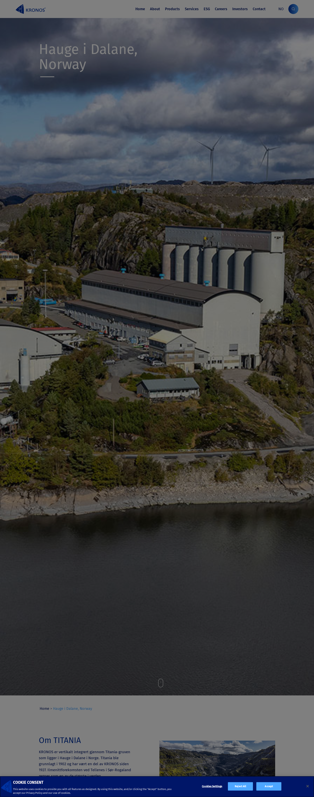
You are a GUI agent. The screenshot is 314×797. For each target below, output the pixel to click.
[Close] (307, 786)
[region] (157, 786)
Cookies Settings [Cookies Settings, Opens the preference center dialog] (212, 786)
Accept (269, 786)
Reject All (240, 786)
